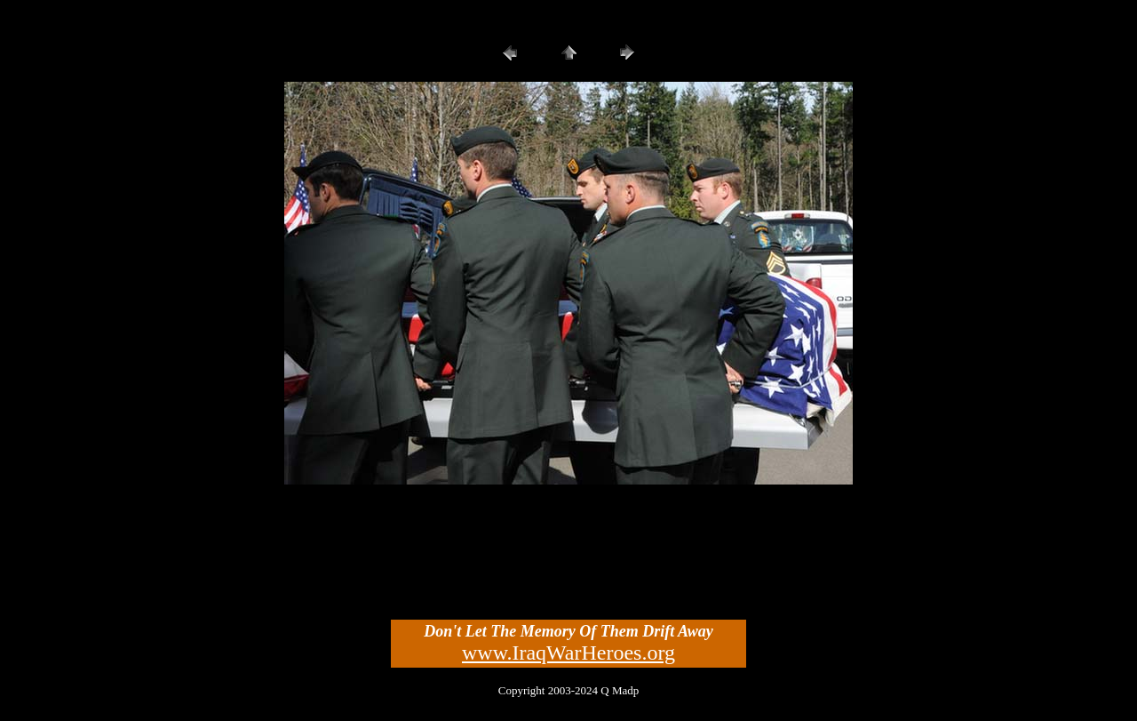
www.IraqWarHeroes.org (568, 652)
